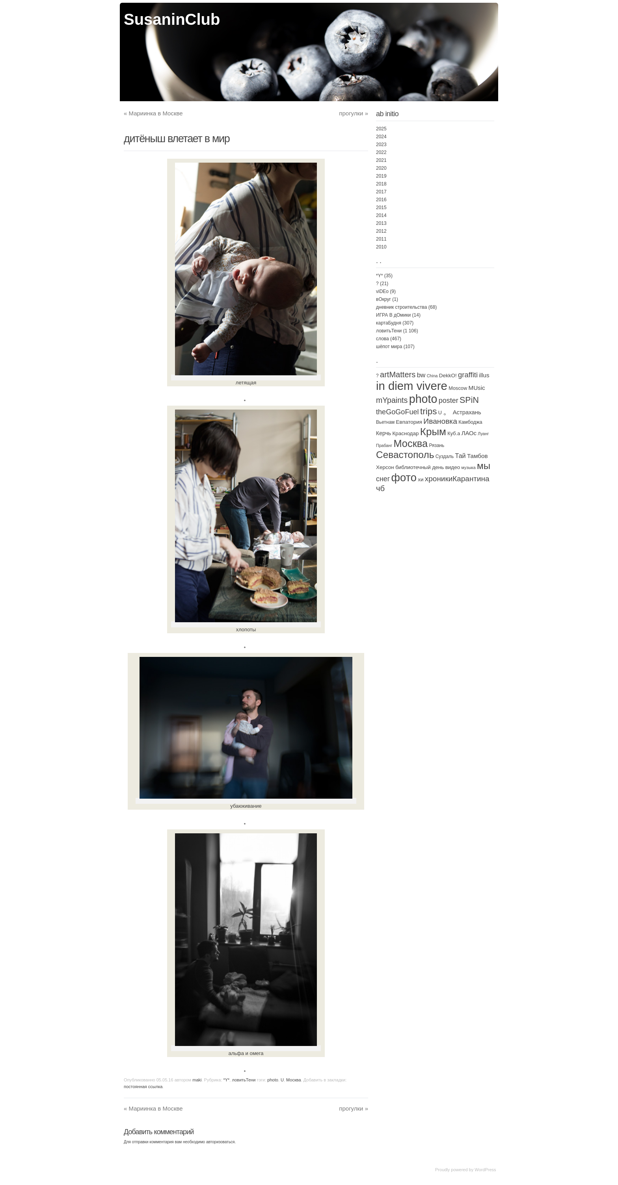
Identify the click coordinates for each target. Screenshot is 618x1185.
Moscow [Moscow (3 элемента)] (458, 388)
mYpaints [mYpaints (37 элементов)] (392, 400)
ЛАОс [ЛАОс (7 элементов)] (469, 433)
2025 (381, 129)
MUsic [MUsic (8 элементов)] (476, 387)
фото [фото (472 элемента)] (404, 477)
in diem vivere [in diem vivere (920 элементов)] (411, 385)
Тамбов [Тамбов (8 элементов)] (477, 455)
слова (382, 338)
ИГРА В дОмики (393, 315)
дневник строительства (401, 307)
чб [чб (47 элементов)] (380, 488)
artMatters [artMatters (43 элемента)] (397, 374)
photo (272, 1079)
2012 (381, 231)
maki (196, 1079)
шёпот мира (389, 346)
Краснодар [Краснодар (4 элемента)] (405, 433)
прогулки (353, 113)
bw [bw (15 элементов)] (421, 375)
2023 (381, 144)
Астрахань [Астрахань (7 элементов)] (467, 412)
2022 (381, 152)
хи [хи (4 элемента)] (420, 479)
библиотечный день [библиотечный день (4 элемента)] (419, 467)
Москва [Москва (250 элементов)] (410, 443)
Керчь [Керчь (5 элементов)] (383, 433)
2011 (381, 239)
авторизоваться (220, 1142)
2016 (381, 199)
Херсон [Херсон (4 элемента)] (385, 467)
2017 (381, 192)
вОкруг (383, 299)
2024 (381, 136)
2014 (381, 215)
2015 (381, 207)
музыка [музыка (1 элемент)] (469, 467)
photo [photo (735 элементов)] (423, 399)
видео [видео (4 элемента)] (452, 467)
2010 (381, 247)
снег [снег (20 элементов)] (383, 479)
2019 (381, 176)
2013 (381, 223)
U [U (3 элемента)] (440, 412)
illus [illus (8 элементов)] (484, 375)
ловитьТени (243, 1079)
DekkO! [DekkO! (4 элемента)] (448, 375)
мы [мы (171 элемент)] (483, 465)
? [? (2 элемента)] (377, 375)
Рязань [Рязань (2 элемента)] (436, 445)
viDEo (382, 291)
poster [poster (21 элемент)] (448, 400)
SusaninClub (172, 19)
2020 (381, 168)
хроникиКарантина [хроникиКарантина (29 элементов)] (457, 479)
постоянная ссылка (143, 1086)
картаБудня (388, 323)
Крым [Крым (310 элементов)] (433, 432)
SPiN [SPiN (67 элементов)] (469, 400)
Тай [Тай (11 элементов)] (460, 455)
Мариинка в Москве (153, 113)
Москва (293, 1079)
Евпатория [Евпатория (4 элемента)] (409, 422)
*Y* (226, 1079)
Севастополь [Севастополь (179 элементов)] (405, 454)
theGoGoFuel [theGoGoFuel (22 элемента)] (397, 412)
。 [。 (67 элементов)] (447, 411)
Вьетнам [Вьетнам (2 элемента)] (385, 422)
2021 (381, 160)
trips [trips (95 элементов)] (428, 411)
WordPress (485, 1169)
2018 (381, 184)
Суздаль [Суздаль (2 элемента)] (445, 456)
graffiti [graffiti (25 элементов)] (468, 375)
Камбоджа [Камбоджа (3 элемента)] (470, 422)
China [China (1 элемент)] (432, 375)
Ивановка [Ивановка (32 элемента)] (440, 421)
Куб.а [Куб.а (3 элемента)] (453, 433)
